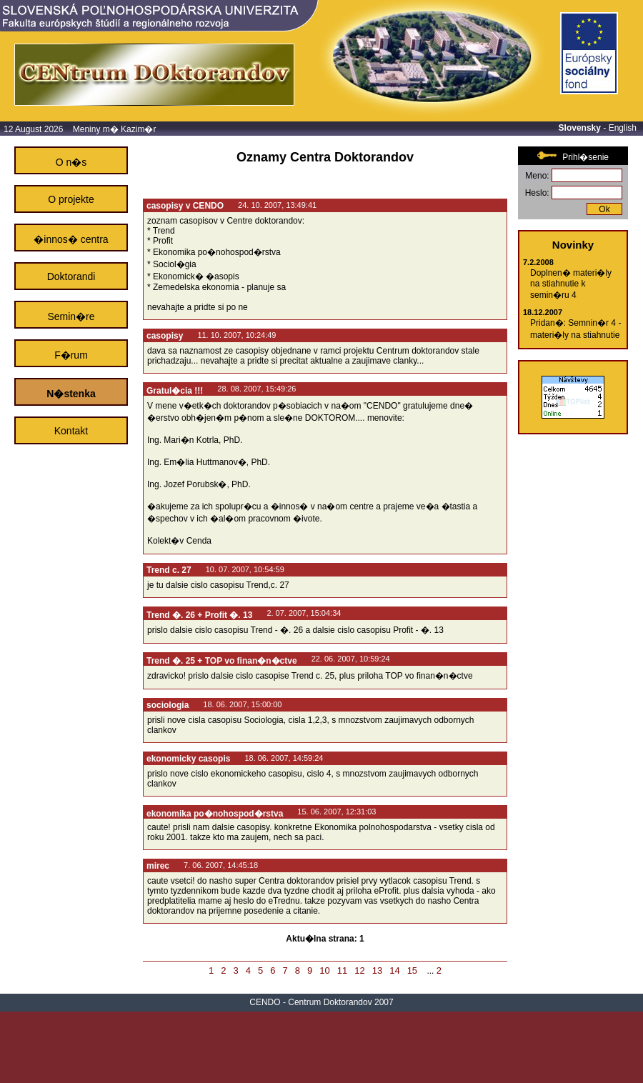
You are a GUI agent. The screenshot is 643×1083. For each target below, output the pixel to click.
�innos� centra (71, 239)
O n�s (71, 162)
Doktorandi (71, 276)
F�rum (71, 355)
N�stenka (70, 393)
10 (324, 970)
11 (342, 970)
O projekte (71, 199)
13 (377, 970)
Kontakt (71, 430)
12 (359, 970)
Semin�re (70, 316)
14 (394, 970)
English (623, 128)
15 (412, 970)
